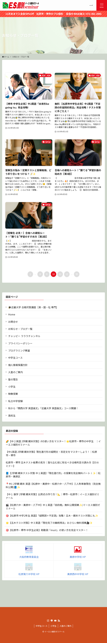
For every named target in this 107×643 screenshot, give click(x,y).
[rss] (59, 620)
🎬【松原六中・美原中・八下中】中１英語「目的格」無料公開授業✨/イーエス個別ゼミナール (53, 506)
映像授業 (13, 394)
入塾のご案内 (15, 372)
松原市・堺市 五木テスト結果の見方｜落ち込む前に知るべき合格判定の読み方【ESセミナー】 (52, 464)
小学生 (11, 386)
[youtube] (55, 620)
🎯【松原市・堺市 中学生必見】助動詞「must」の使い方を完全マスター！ (47, 530)
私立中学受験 (15, 401)
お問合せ (13, 321)
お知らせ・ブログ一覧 (20, 329)
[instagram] (48, 620)
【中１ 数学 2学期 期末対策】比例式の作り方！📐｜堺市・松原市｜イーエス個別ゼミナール (52, 495)
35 (76, 274)
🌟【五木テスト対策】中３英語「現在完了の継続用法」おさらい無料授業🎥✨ (49, 523)
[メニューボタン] (101, 5)
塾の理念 (13, 379)
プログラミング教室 (19, 350)
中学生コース (15, 357)
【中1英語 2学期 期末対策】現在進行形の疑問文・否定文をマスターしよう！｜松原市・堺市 (51, 453)
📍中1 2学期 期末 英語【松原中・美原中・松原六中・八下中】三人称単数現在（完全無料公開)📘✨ (53, 485)
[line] (51, 620)
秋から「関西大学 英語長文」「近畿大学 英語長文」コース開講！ (43, 408)
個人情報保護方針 (18, 365)
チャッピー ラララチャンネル (24, 336)
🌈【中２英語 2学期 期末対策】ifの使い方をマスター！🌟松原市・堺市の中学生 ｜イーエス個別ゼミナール (53, 442)
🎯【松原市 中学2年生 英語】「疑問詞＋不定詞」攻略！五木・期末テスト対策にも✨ (52, 515)
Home (11, 314)
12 (67, 274)
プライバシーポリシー (20, 343)
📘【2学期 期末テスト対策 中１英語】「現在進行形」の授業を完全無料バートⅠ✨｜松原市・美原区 (53, 474)
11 (60, 274)
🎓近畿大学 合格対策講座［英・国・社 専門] (32, 307)
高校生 (11, 415)
